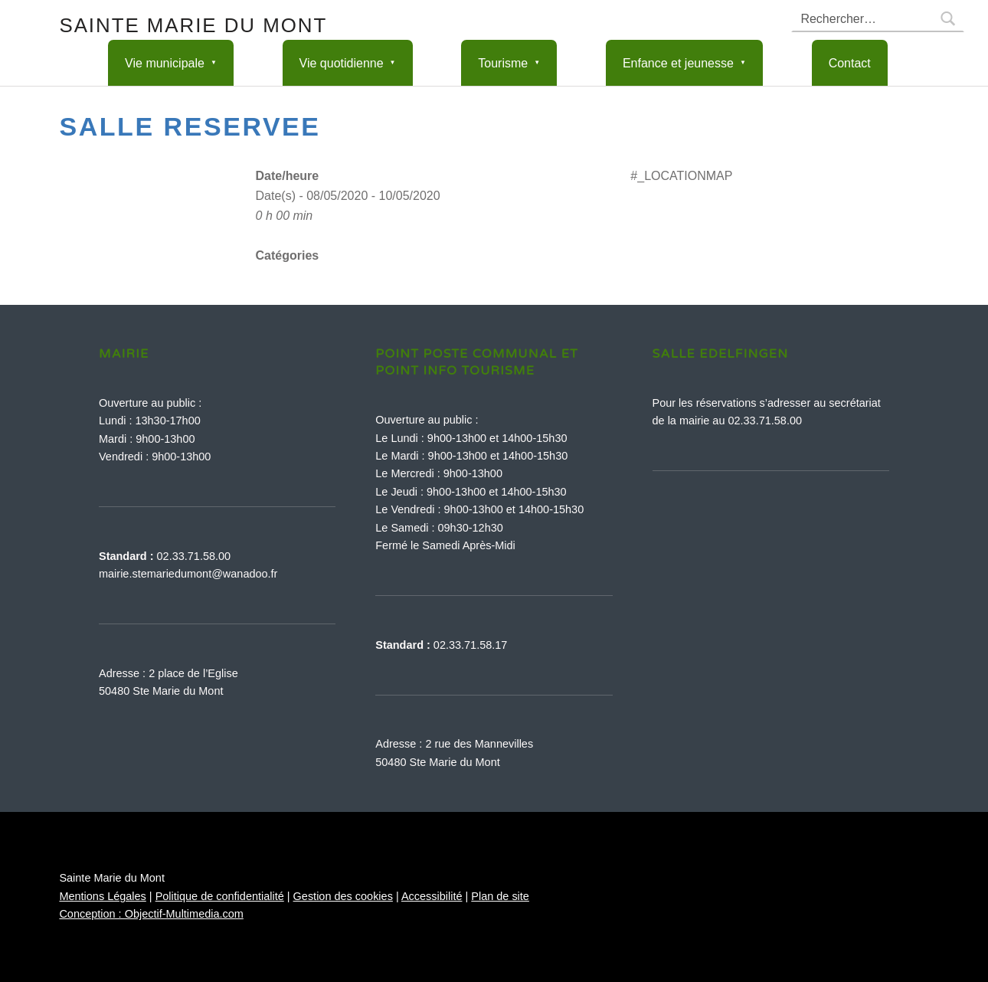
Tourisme (503, 63)
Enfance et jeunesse (678, 63)
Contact (850, 63)
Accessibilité (432, 896)
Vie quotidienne (341, 63)
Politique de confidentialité (219, 896)
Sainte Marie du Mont (193, 25)
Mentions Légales (102, 896)
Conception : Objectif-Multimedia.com (151, 914)
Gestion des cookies (343, 896)
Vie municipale (164, 63)
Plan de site (500, 896)
